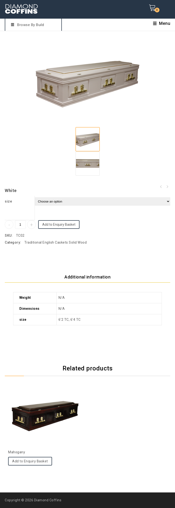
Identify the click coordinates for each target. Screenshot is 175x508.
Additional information (87, 276)
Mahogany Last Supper (161, 186)
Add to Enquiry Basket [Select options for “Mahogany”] (30, 461)
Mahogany (167, 186)
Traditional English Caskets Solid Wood (55, 242)
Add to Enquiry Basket (58, 224)
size (8, 201)
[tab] (87, 277)
